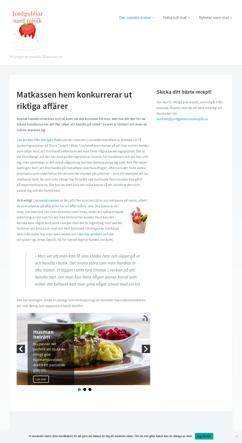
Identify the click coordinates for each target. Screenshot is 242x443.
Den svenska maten (135, 17)
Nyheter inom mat (214, 17)
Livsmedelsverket (46, 200)
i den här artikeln (89, 234)
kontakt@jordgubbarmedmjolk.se (182, 119)
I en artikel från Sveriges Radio (39, 140)
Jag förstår (204, 436)
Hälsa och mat (175, 17)
